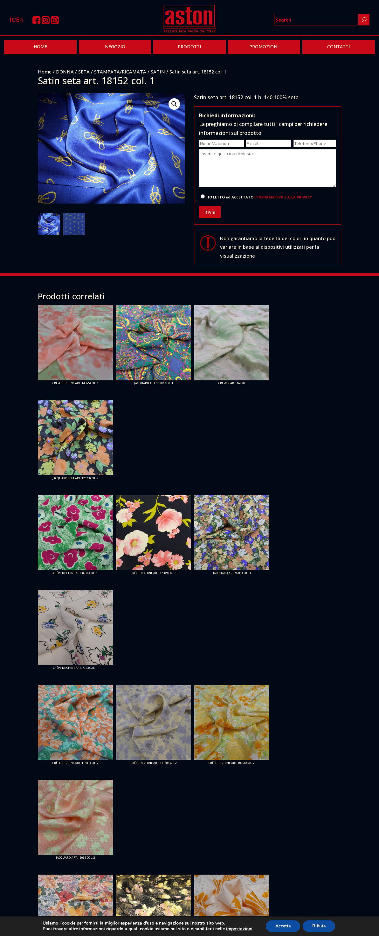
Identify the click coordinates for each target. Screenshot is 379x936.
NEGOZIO (115, 47)
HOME (40, 47)
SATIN (158, 71)
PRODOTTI (189, 47)
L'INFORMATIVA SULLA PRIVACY (283, 197)
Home (45, 71)
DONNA (65, 71)
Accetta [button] (283, 926)
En (19, 19)
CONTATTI (338, 47)
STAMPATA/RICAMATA (120, 71)
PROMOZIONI (264, 47)
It (12, 19)
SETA (84, 71)
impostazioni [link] (238, 929)
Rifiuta (319, 926)
